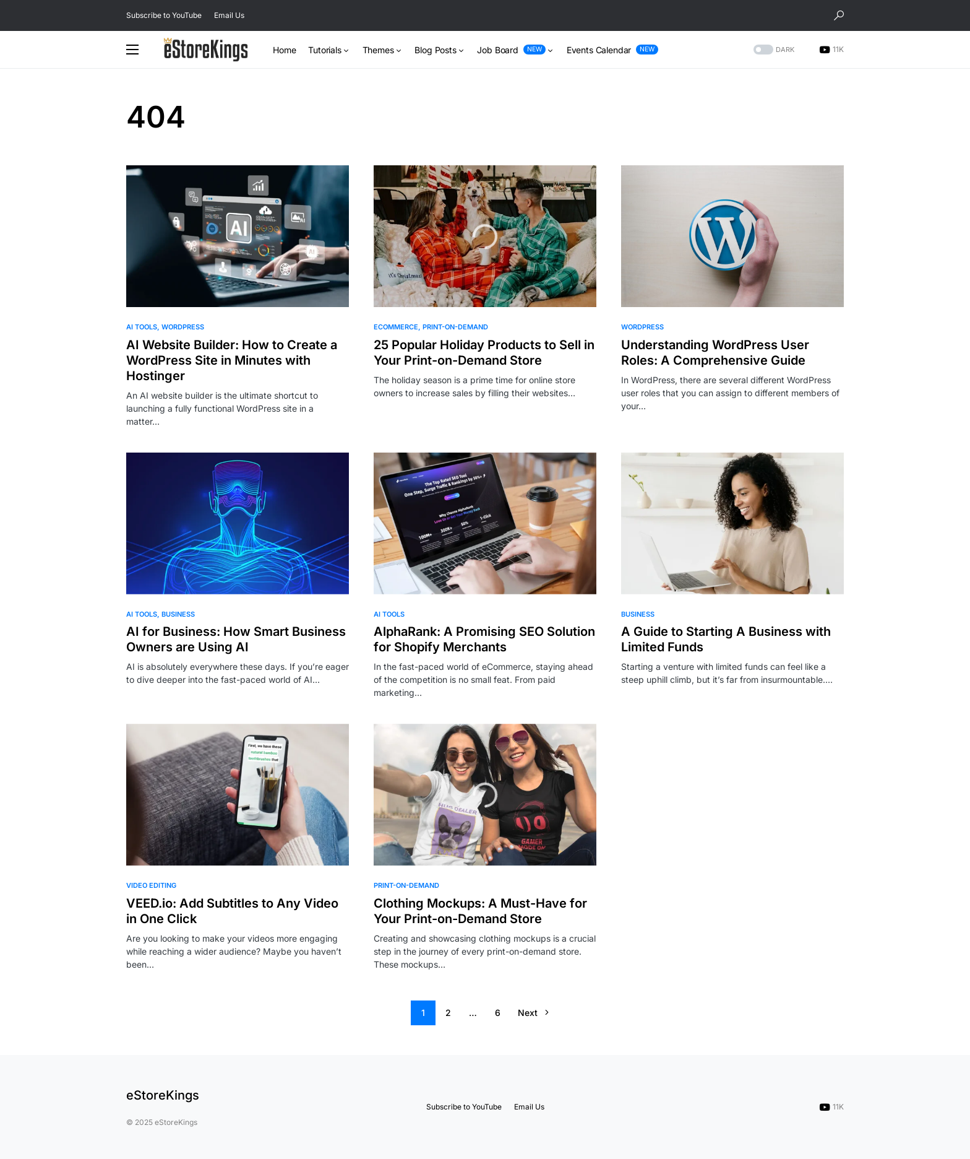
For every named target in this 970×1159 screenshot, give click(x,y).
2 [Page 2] (448, 1012)
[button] (839, 15)
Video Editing (151, 885)
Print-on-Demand (455, 327)
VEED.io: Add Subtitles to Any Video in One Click (232, 911)
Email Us (229, 15)
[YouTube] (831, 49)
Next (528, 1012)
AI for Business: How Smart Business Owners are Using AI (236, 639)
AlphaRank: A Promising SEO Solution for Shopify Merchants (484, 639)
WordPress (182, 327)
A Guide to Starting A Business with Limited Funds (726, 639)
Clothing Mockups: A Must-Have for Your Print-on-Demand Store (480, 911)
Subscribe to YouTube (164, 15)
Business (178, 614)
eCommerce (396, 327)
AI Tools (141, 327)
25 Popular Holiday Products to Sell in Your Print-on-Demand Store (484, 352)
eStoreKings (162, 1095)
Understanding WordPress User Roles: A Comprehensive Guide (715, 352)
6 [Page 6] (497, 1012)
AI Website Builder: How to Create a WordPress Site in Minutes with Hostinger (231, 360)
